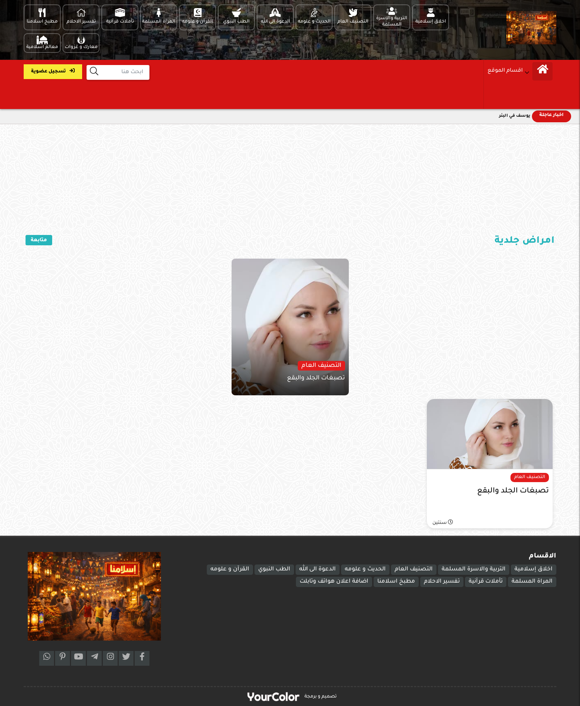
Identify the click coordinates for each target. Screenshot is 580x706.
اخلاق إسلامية (534, 569)
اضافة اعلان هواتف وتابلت (334, 582)
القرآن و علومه (229, 569)
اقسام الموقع (505, 71)
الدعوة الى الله (317, 569)
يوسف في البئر (514, 116)
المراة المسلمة (532, 582)
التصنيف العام (414, 569)
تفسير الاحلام (442, 582)
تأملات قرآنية (486, 582)
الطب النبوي (274, 569)
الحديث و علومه (365, 569)
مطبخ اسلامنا (396, 582)
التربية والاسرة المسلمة (474, 569)
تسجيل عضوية (53, 71)
